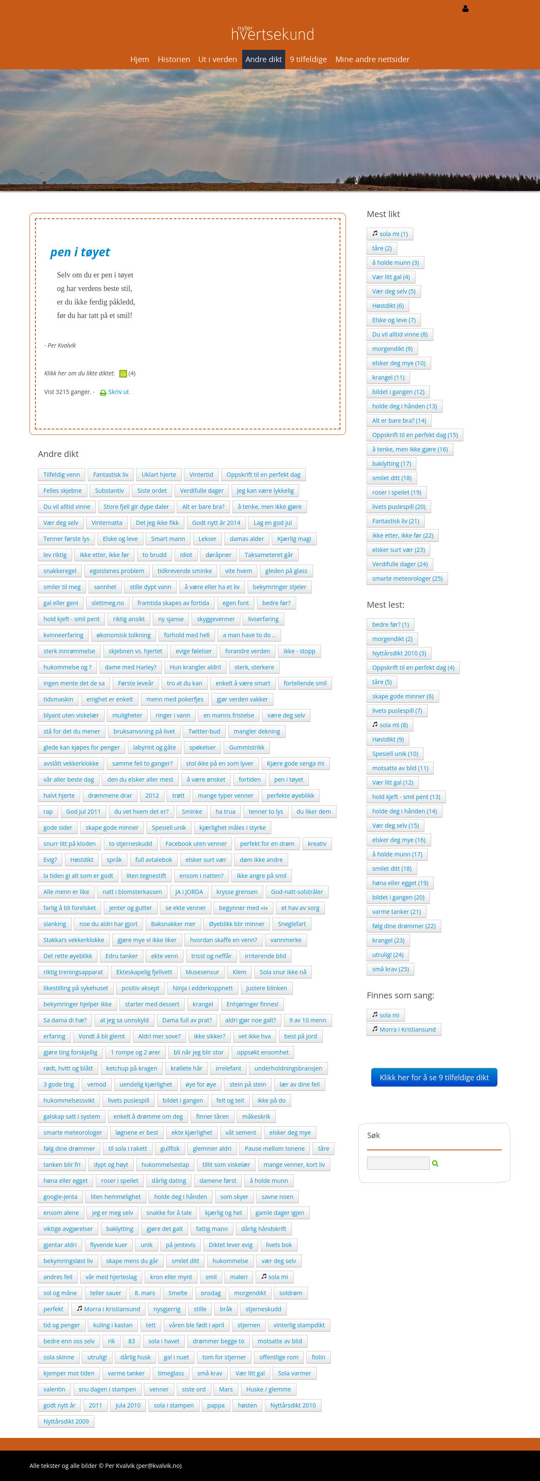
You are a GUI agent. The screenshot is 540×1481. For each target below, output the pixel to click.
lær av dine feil (300, 1084)
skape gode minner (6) (402, 696)
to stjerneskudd (130, 844)
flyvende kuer (108, 1245)
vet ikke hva (255, 1036)
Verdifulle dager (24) (399, 564)
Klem (239, 972)
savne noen (277, 1197)
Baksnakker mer (173, 924)
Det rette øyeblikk (67, 956)
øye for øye (201, 1084)
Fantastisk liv (110, 474)
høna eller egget (65, 1181)
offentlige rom (279, 1357)
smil (211, 1277)
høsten (247, 1405)
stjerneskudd (263, 1309)
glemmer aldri (212, 1148)
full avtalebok (153, 860)
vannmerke (286, 940)
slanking (54, 924)
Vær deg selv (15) (395, 825)
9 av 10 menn (308, 1020)
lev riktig (55, 555)
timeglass (171, 1373)
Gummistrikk (247, 747)
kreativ (317, 844)
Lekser (208, 539)
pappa (215, 1405)
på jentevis (180, 1245)
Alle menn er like (66, 892)
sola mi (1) (390, 234)
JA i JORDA (189, 892)
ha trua (225, 811)
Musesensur (202, 972)
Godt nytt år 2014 (216, 523)
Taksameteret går (269, 555)
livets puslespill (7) (397, 711)
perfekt (53, 1309)
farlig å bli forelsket (69, 908)
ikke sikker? (209, 1036)
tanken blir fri (62, 1164)
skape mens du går (132, 1261)
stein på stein (248, 1084)
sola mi (274, 1277)
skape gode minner (112, 827)
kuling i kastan (112, 1325)
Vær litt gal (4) (391, 277)
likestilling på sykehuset (75, 988)
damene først (218, 1181)
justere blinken (266, 988)
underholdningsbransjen (288, 1068)
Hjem (139, 59)
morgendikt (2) (392, 639)
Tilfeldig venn (61, 474)
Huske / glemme (268, 1389)
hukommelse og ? (67, 667)
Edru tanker (121, 956)
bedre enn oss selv (68, 1341)
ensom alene (61, 1213)
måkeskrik (256, 1116)
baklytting (119, 1229)
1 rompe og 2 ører (135, 1052)
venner (159, 1389)
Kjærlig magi (294, 539)
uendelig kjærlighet (146, 1084)
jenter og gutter (130, 908)
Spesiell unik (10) (395, 754)
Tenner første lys (66, 539)
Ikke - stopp (299, 651)
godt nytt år (59, 1405)
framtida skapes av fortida (173, 603)
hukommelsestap (165, 1164)
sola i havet (163, 1341)
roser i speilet (119, 1181)
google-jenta (60, 1197)
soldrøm (290, 1293)
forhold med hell (187, 635)
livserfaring (263, 619)
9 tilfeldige (308, 59)
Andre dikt (264, 59)
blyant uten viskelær (71, 715)
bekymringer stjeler (280, 587)
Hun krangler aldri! (195, 667)
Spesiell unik (169, 827)
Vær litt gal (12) (392, 782)
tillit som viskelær (226, 1164)
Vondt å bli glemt (101, 1036)
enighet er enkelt (109, 699)
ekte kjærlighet (192, 1132)
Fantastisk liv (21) (395, 521)
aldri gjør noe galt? (250, 1020)
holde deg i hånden (180, 1197)
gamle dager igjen (280, 1213)
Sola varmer (294, 1373)
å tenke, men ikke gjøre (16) (410, 449)
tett (151, 1325)
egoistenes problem (117, 571)
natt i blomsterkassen (132, 892)
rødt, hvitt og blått (68, 1068)
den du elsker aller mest (140, 779)
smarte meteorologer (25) (407, 578)
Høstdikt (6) (388, 306)
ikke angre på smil (261, 876)
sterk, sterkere (254, 667)
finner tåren (212, 1116)
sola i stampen (174, 1405)
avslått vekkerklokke (71, 763)
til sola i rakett (127, 1148)
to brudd (155, 555)
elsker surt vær (206, 860)
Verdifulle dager (202, 490)
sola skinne (58, 1357)
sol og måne (60, 1293)
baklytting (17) (391, 463)
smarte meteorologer (72, 1132)
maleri (238, 1277)
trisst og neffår (212, 956)
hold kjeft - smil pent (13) (406, 797)
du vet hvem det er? (141, 811)
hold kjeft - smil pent (71, 619)
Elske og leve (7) (394, 320)
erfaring (54, 1036)
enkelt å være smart (243, 683)
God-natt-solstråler (297, 892)
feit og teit (230, 1100)
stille (200, 1309)
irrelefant (228, 1068)
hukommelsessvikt (68, 1100)
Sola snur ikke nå (283, 972)
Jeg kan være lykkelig (265, 490)
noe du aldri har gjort (108, 924)
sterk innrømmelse (69, 651)
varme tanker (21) (396, 912)
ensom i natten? (202, 876)
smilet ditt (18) (391, 478)
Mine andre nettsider (372, 59)
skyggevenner (216, 619)
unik (146, 1245)
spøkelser (202, 747)
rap (48, 811)
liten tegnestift (146, 876)
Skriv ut (114, 392)
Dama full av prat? (187, 1020)
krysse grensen (237, 892)
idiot (186, 555)
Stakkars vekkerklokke (73, 940)
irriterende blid (265, 956)
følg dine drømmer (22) (403, 926)
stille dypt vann (150, 587)
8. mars (145, 1293)
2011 (96, 1405)
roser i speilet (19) (396, 492)
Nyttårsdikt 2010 (293, 1405)
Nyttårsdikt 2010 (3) (399, 653)
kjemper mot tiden (68, 1373)
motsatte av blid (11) (400, 768)
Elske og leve (120, 539)
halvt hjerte (59, 795)
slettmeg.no (108, 603)
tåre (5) (382, 682)
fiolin (318, 1357)
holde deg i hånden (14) (404, 811)
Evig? (50, 860)
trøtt (178, 795)
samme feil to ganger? (142, 763)
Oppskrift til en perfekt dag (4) (413, 667)
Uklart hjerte (159, 474)
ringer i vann (173, 715)
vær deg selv (279, 1261)
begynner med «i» (243, 908)
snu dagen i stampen (107, 1389)
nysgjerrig (167, 1309)
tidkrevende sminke (185, 571)
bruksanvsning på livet (144, 731)
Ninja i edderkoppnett (203, 988)
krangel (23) (388, 940)
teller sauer (106, 1293)
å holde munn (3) (395, 262)
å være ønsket (206, 779)
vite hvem (238, 571)
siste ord (194, 1389)
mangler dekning (257, 731)
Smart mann (168, 539)
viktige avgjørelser (68, 1229)
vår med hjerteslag (111, 1277)
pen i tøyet (288, 779)
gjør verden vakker (242, 699)
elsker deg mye (290, 1132)
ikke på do (272, 1100)
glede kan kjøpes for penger (81, 747)
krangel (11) (388, 377)
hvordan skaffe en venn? (223, 940)
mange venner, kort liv (294, 1164)
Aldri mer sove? (159, 1036)
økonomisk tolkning (124, 635)
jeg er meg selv (112, 1213)
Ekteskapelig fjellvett (144, 972)
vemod (96, 1084)
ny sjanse (171, 619)
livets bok (279, 1245)
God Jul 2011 (83, 811)
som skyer (234, 1197)
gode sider (57, 827)
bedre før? (276, 603)
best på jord (300, 1036)
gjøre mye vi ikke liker (147, 940)
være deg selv (286, 715)
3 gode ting (58, 1084)
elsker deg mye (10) (398, 363)
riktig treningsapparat (73, 972)
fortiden (250, 779)
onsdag (211, 1293)
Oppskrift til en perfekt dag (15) (415, 435)
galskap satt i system (71, 1116)
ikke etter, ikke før (104, 555)
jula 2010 (128, 1405)
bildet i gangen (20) (398, 897)
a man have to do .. (249, 635)
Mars (226, 1389)
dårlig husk (135, 1357)
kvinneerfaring (63, 635)
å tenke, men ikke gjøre (270, 507)
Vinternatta (107, 523)
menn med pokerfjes (174, 699)
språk (114, 860)
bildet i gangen (183, 1100)
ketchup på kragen (131, 1068)
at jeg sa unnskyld (124, 1020)
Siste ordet (152, 490)
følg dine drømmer (69, 1148)
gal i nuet (176, 1357)
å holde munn (269, 1181)
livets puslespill (128, 1100)
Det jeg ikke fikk (157, 523)
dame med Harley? (131, 667)
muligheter (127, 715)
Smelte (177, 1293)
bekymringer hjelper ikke (77, 1004)
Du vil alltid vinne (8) (399, 334)
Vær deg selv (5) (393, 291)
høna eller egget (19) (400, 883)
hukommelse (230, 1261)
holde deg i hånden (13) (404, 406)
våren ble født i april (196, 1325)
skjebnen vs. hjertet (135, 651)
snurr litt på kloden (69, 844)
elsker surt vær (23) (398, 550)
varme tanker (126, 1373)
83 (131, 1341)
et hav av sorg (300, 908)
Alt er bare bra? (203, 507)
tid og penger (61, 1325)
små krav (209, 1373)
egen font (236, 603)
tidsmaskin (58, 699)
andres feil (57, 1277)
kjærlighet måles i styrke (233, 827)
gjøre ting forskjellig (70, 1052)
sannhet (105, 587)
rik (111, 1341)
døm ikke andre (261, 860)
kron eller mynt (171, 1277)
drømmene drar (110, 795)
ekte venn (164, 956)
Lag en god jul (273, 523)
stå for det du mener (71, 731)
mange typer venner (226, 795)
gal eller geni (60, 603)
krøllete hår (186, 1068)
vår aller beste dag (68, 779)
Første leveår (136, 683)
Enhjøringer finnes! (252, 1004)
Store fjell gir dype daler (136, 507)
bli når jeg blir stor (199, 1052)
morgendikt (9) (392, 349)
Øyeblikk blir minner (237, 924)
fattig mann (212, 1229)
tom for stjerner (224, 1357)
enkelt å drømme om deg (148, 1116)
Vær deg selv (60, 523)
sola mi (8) (390, 725)
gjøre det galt (164, 1229)
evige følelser (194, 651)
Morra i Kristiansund (108, 1309)
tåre (323, 1148)
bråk (226, 1309)
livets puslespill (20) (398, 507)
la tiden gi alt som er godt (78, 876)
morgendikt (250, 1293)
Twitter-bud (204, 731)
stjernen (249, 1325)
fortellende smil (305, 683)
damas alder (247, 539)
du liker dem (314, 811)
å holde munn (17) (397, 854)
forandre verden (247, 651)
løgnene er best (137, 1132)
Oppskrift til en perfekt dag (263, 474)
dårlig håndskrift (263, 1229)
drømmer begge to (218, 1341)
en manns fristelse (228, 715)
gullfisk (170, 1148)
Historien (174, 59)
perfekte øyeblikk (290, 795)
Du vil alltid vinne (66, 507)
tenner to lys (266, 811)
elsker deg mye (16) (398, 840)
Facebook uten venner (196, 844)
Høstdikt (82, 860)
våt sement (241, 1132)
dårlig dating (169, 1181)
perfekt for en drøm (267, 844)
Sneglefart (292, 924)
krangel (203, 1004)
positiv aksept (140, 988)
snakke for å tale (169, 1213)
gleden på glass (286, 571)
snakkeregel (59, 571)
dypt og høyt (111, 1164)
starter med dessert (152, 1004)
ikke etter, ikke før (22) (402, 535)
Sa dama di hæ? (64, 1020)
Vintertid (201, 474)
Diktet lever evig (231, 1245)
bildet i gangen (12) (398, 392)
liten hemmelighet (115, 1197)
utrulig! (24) (387, 955)
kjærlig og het (223, 1213)
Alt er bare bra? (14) (399, 420)
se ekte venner (185, 908)
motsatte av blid (280, 1341)
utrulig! (97, 1357)
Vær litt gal (250, 1373)
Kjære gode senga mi (295, 763)
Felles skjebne (62, 490)
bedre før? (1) (390, 624)
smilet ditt (185, 1261)
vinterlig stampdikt (298, 1325)
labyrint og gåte (154, 747)
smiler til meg (62, 587)
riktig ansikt (129, 619)
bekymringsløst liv (68, 1261)
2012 (152, 795)
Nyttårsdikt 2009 (66, 1421)
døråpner (218, 555)
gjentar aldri (60, 1245)
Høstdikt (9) (388, 739)
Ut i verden (217, 59)
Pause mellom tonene (275, 1148)
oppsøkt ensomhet (263, 1052)
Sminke (192, 811)
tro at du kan (184, 683)
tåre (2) (382, 248)
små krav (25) (390, 969)
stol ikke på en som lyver (220, 763)
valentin (54, 1389)
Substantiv (109, 490)
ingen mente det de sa (74, 683)
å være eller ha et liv (212, 587)
